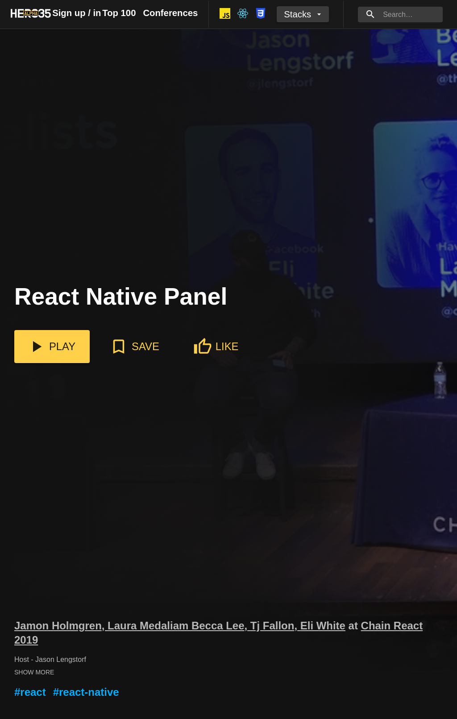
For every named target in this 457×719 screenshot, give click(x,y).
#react (30, 692)
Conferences (170, 13)
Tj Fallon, (275, 626)
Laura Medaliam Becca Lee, (179, 626)
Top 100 (119, 13)
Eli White (322, 626)
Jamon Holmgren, (61, 626)
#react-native (86, 692)
